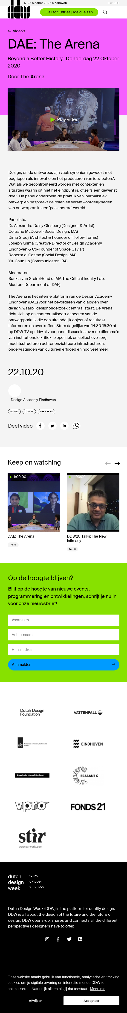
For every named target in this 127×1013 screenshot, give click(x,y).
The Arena (46, 411)
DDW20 (14, 411)
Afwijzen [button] (35, 1001)
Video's (16, 31)
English (113, 3)
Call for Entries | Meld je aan (69, 12)
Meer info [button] (97, 989)
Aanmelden (63, 664)
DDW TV (29, 411)
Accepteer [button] (92, 1001)
